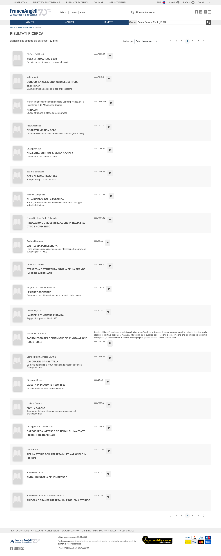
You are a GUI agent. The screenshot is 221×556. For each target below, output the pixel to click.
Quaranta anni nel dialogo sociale (50, 153)
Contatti (73, 12)
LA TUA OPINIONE (20, 530)
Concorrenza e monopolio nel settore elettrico (52, 83)
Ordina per (128, 41)
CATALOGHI (37, 530)
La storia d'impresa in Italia (45, 315)
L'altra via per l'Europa (42, 245)
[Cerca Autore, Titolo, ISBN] (171, 22)
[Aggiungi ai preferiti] (110, 56)
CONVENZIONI (52, 530)
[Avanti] (203, 41)
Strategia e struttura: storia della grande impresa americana (56, 271)
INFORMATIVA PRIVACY (104, 530)
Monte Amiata (36, 407)
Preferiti (186, 2)
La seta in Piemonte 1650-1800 (46, 384)
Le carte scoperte (39, 292)
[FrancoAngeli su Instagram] (205, 12)
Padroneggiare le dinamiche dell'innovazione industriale (57, 340)
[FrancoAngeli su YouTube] (209, 12)
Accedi (172, 2)
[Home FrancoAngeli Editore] (30, 12)
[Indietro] (170, 41)
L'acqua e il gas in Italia (42, 361)
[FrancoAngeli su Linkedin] (200, 12)
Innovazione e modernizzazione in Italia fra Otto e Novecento (56, 224)
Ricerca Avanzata (145, 12)
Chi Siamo (62, 12)
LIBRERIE (86, 530)
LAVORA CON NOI (70, 530)
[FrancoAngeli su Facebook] (196, 12)
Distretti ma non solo (41, 130)
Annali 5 (32, 109)
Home (12, 27)
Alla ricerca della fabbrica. (46, 199)
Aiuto (82, 12)
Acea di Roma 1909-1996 (42, 176)
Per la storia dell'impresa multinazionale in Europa (56, 456)
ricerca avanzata (25, 27)
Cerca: (132, 22)
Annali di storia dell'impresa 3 (47, 477)
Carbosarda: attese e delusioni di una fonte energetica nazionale (56, 433)
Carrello (201, 2)
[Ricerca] (208, 22)
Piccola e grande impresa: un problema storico (58, 500)
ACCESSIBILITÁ (126, 530)
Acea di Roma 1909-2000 (42, 58)
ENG (159, 2)
